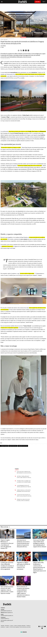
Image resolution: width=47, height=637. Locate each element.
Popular (17, 468)
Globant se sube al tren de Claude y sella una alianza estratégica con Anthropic (23, 500)
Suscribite (38, 1)
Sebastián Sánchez (22, 445)
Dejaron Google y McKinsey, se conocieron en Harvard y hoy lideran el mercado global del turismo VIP (7, 544)
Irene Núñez (3, 45)
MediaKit (2, 625)
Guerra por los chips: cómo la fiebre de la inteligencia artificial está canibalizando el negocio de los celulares (39, 543)
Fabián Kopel (4, 445)
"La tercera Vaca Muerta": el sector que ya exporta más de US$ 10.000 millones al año (24, 495)
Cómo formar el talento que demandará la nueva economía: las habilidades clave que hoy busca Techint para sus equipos (24, 472)
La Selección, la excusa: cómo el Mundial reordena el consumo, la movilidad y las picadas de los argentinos (7, 566)
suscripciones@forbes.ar (5, 618)
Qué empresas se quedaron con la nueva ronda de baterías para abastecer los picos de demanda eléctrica (23, 543)
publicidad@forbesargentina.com (6, 610)
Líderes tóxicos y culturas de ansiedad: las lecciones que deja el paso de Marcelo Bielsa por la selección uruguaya (24, 490)
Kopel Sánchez (12, 445)
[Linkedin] (42, 628)
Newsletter (7, 625)
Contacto (11, 625)
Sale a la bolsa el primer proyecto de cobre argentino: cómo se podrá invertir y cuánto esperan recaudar (7, 590)
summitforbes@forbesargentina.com (7, 615)
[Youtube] (45, 626)
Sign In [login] (44, 1)
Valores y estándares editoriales (19, 625)
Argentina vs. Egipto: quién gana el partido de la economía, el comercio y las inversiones (23, 566)
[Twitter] (41, 626)
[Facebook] (39, 626)
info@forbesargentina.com (8, 612)
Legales (7, 627)
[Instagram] (43, 626)
